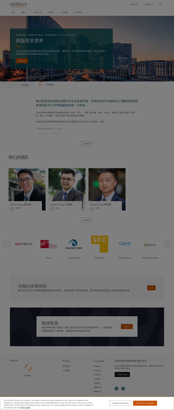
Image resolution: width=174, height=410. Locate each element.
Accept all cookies (145, 403)
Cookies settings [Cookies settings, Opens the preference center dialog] (120, 403)
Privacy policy (25, 407)
